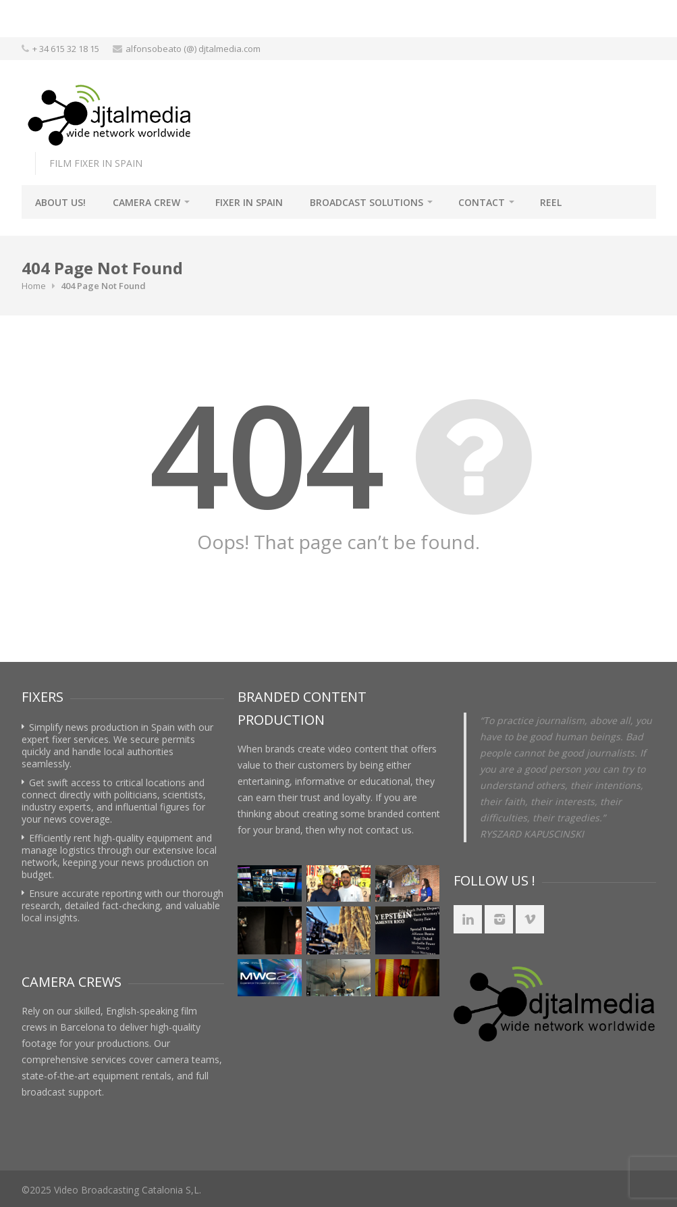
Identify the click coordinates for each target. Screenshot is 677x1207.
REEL (551, 202)
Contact (481, 202)
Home (34, 286)
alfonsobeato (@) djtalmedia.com (193, 49)
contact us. (391, 829)
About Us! (60, 202)
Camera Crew (146, 202)
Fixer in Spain (249, 202)
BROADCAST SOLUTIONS (366, 202)
